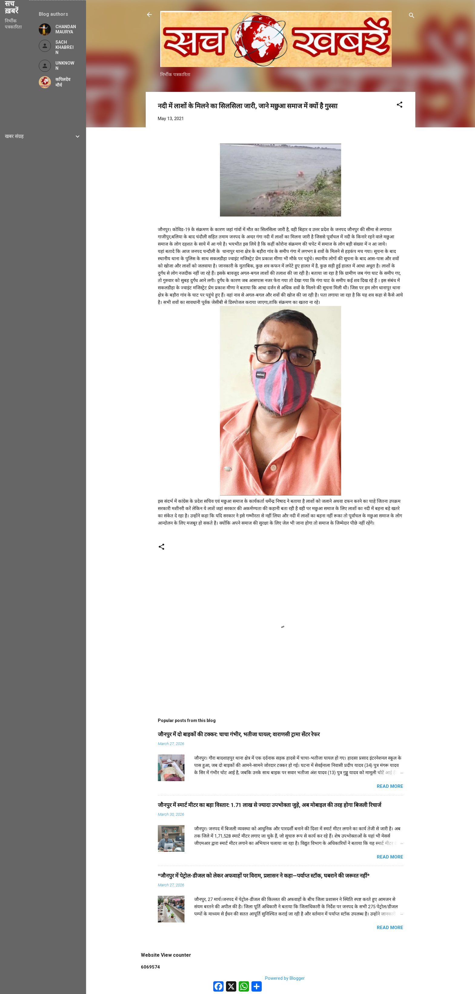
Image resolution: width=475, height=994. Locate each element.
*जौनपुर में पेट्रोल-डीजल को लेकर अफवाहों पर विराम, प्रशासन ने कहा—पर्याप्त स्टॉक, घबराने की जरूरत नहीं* (264, 875)
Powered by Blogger (281, 978)
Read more (390, 786)
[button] (399, 105)
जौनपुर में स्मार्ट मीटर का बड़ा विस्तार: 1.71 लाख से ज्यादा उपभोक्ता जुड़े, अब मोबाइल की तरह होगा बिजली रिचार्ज (269, 805)
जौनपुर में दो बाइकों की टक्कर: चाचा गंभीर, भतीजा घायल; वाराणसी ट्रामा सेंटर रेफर (239, 734)
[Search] (411, 16)
